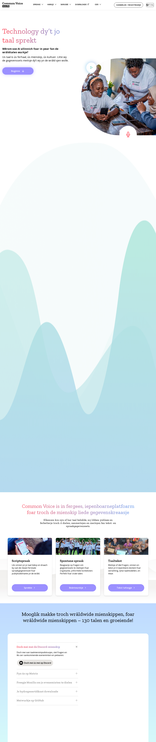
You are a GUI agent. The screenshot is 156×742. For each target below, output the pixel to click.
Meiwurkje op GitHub (47, 701)
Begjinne (18, 71)
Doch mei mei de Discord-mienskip (47, 647)
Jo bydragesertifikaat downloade (47, 692)
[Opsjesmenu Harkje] (51, 5)
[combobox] (150, 5)
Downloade (82, 4)
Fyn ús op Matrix (47, 674)
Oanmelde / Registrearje (128, 5)
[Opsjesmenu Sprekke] (38, 5)
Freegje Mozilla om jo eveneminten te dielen (47, 683)
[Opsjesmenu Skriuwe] (65, 5)
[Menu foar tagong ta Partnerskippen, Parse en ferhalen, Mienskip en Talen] (98, 5)
